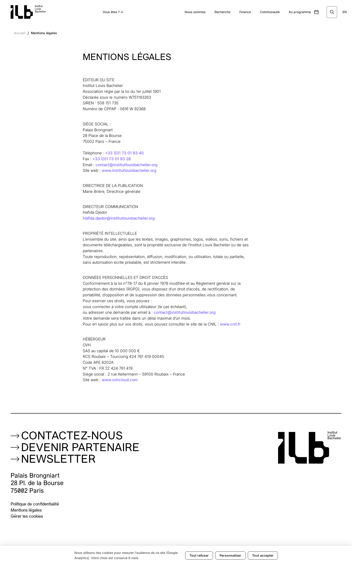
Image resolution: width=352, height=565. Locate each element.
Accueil (19, 33)
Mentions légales (44, 33)
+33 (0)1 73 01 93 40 (124, 153)
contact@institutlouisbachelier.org (126, 164)
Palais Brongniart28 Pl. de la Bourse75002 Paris (37, 483)
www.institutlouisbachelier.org (129, 170)
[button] (113, 12)
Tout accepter (263, 555)
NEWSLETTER (58, 460)
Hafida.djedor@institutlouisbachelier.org (119, 218)
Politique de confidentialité (35, 504)
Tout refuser (199, 555)
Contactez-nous (72, 436)
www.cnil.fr (230, 324)
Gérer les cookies (27, 517)
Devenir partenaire (80, 448)
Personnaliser (230, 555)
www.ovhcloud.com (120, 379)
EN (345, 12)
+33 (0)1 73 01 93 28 (111, 158)
